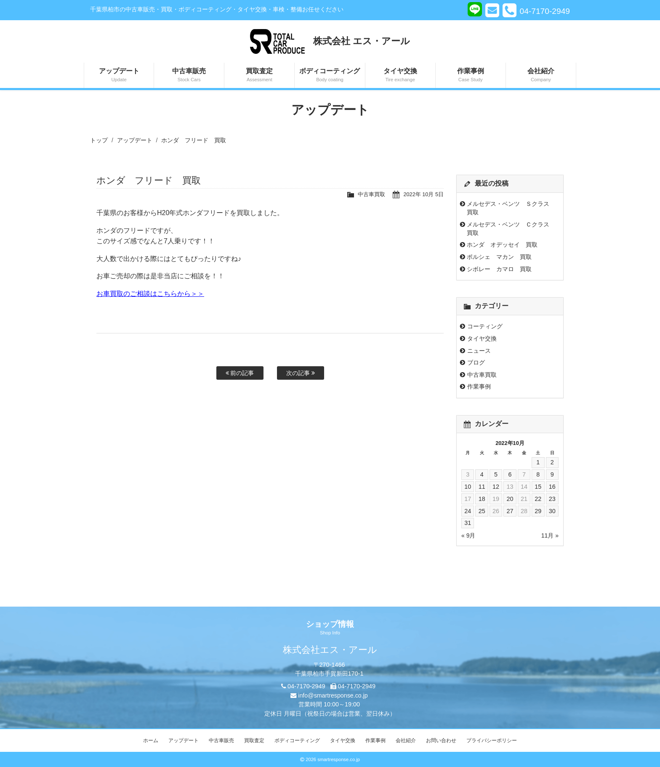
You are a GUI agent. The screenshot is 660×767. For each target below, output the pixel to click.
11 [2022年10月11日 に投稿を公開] (482, 486)
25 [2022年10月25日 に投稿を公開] (482, 511)
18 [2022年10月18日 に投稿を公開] (482, 498)
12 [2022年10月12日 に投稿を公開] (495, 486)
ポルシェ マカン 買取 (499, 256)
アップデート (118, 75)
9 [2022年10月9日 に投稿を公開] (552, 474)
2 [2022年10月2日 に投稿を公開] (552, 462)
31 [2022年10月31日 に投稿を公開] (467, 522)
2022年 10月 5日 (423, 194)
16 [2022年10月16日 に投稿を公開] (552, 486)
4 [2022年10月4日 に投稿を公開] (482, 474)
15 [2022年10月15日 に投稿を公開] (538, 486)
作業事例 (470, 75)
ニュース (479, 350)
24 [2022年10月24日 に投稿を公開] (467, 511)
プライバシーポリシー (491, 740)
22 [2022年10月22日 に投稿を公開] (538, 498)
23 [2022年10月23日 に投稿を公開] (552, 498)
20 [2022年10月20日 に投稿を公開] (509, 498)
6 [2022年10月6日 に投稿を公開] (509, 474)
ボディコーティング (329, 75)
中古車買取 (371, 194)
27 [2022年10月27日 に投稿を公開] (509, 511)
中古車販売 (189, 75)
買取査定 (259, 75)
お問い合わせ (441, 740)
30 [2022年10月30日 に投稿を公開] (552, 511)
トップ (99, 140)
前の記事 (240, 373)
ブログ (476, 362)
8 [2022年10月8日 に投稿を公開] (538, 474)
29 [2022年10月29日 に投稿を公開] (538, 511)
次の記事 (300, 373)
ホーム (150, 740)
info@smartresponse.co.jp (333, 695)
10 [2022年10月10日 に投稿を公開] (467, 486)
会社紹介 (541, 75)
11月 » (550, 535)
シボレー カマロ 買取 (499, 269)
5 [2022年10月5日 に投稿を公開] (496, 474)
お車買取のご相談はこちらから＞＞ (150, 293)
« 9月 (468, 535)
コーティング (485, 326)
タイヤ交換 (400, 75)
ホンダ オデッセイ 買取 (502, 244)
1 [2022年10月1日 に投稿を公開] (538, 462)
